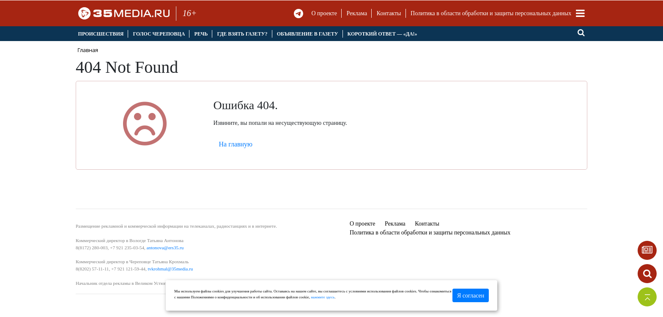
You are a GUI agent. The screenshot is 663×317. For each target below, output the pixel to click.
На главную (236, 144)
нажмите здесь (322, 297)
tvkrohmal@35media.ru (170, 268)
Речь (201, 34)
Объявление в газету (307, 34)
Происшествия (101, 34)
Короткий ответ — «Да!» (382, 34)
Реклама (356, 13)
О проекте (324, 13)
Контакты (389, 13)
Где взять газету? (242, 34)
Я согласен (470, 295)
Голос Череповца (159, 34)
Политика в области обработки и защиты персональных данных (491, 13)
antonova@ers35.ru (165, 247)
